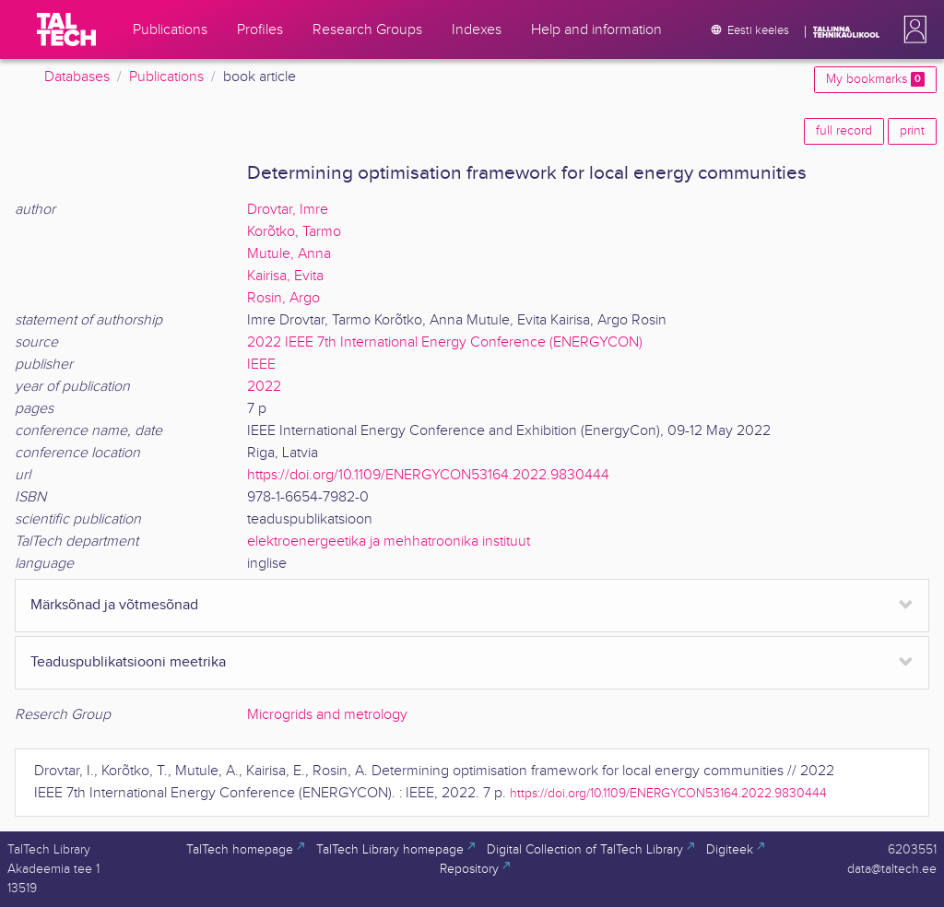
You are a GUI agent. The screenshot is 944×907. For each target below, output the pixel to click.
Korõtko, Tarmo (294, 232)
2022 (264, 386)
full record (844, 131)
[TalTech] (66, 29)
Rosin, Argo (283, 298)
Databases (77, 77)
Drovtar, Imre (287, 209)
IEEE (261, 364)
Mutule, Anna (289, 254)
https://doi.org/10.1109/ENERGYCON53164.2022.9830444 (428, 475)
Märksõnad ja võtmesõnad (114, 605)
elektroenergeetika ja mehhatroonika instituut (388, 541)
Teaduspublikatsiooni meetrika (128, 662)
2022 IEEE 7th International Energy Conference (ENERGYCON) (445, 342)
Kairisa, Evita (285, 276)
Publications (166, 77)
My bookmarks (875, 79)
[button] (912, 29)
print (912, 131)
